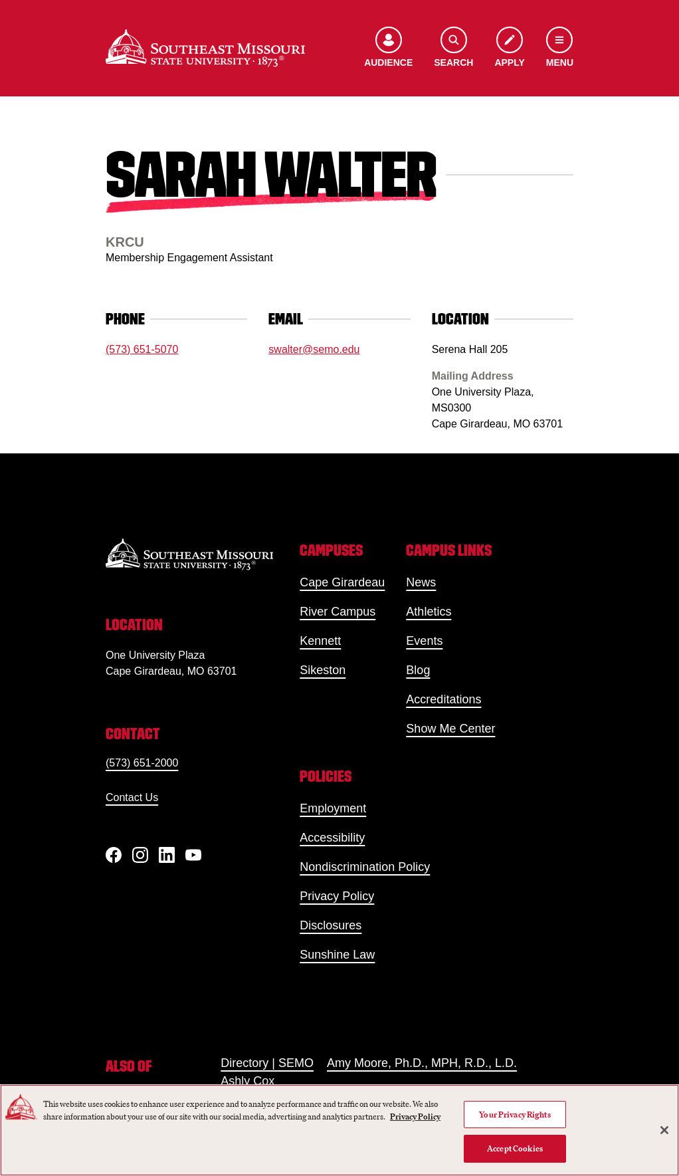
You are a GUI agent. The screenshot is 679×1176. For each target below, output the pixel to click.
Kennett (320, 640)
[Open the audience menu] (388, 48)
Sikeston (322, 670)
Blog (418, 670)
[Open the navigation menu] (559, 48)
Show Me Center (450, 728)
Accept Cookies (515, 1148)
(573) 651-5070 (142, 349)
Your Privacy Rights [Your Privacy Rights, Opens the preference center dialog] (514, 1114)
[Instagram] (140, 855)
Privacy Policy (337, 896)
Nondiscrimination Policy (365, 867)
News (421, 582)
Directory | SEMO (267, 1063)
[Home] (205, 48)
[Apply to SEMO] (509, 48)
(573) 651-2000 (142, 762)
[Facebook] (114, 855)
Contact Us (132, 797)
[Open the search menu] (453, 48)
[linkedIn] (167, 855)
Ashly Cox (247, 1081)
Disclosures (330, 925)
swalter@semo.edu (313, 349)
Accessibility (332, 837)
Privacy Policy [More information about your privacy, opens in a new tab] (415, 1116)
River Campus (337, 611)
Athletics (428, 611)
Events (424, 640)
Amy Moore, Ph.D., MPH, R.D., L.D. (422, 1063)
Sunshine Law (337, 954)
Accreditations (443, 699)
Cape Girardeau (342, 582)
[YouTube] (193, 855)
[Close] (664, 1130)
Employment (333, 808)
